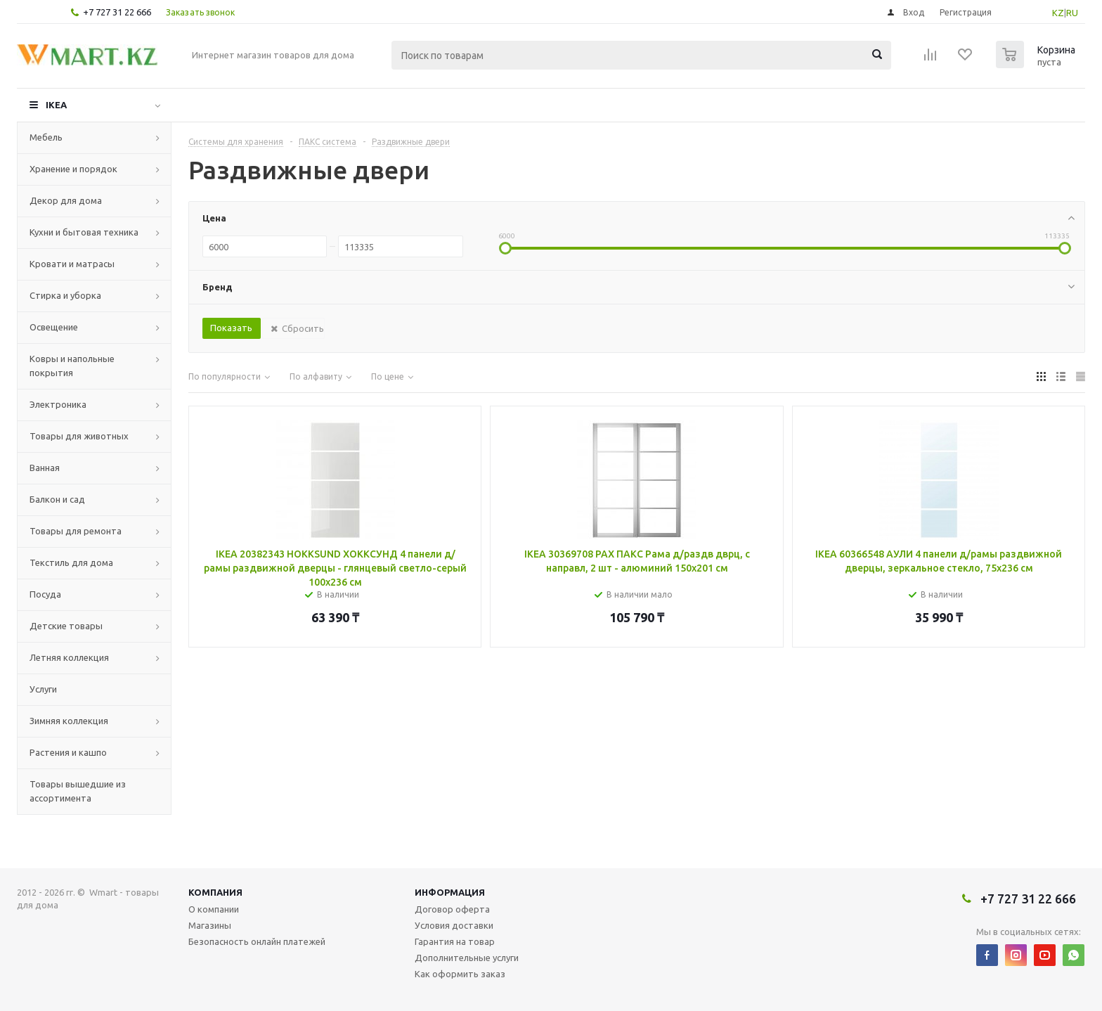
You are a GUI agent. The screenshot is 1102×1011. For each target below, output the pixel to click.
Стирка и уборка (65, 295)
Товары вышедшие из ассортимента (78, 791)
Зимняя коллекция (69, 721)
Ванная (45, 467)
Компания (215, 892)
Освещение (54, 327)
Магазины (209, 925)
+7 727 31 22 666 (117, 12)
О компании (213, 909)
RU (1072, 13)
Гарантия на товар (455, 941)
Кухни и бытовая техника (84, 232)
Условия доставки (454, 925)
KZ (1058, 13)
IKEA (56, 105)
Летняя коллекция (69, 657)
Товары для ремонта (76, 531)
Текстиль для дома (71, 562)
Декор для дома (66, 200)
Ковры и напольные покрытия (72, 366)
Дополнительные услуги (467, 957)
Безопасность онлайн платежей (256, 941)
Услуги (43, 689)
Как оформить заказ (460, 974)
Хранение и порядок (73, 169)
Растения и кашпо (68, 752)
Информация (450, 892)
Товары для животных (79, 436)
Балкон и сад (57, 499)
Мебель (46, 137)
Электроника (58, 404)
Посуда (45, 594)
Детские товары (66, 626)
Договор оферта (452, 909)
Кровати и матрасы (72, 264)
